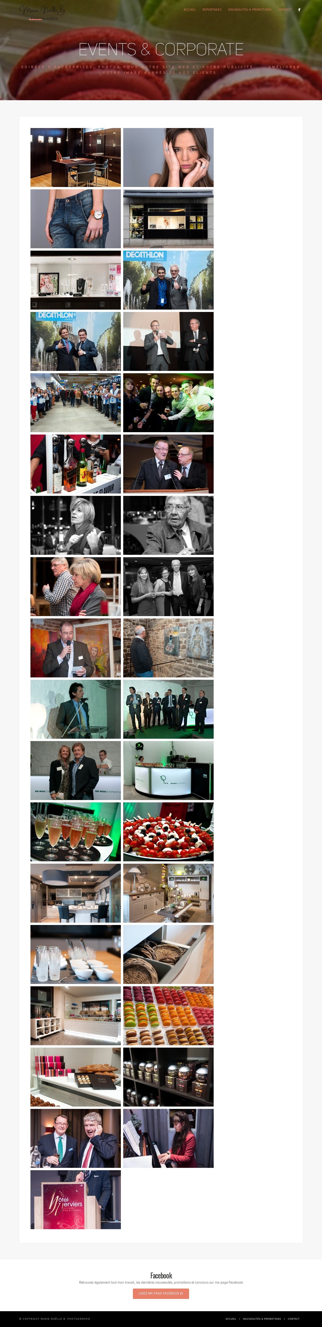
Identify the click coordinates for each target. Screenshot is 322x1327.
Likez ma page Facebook (161, 1293)
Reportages (212, 9)
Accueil (190, 9)
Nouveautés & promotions (250, 9)
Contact (285, 9)
